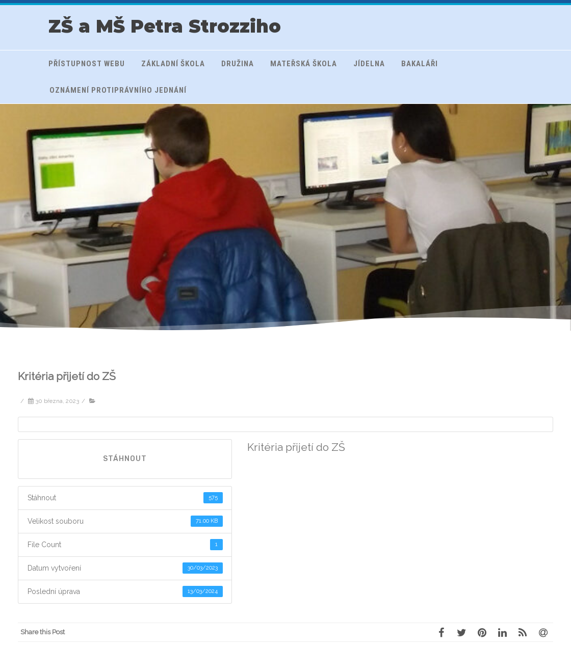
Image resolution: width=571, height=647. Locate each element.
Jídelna (369, 63)
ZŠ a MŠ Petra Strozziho (164, 26)
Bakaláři (419, 63)
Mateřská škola (303, 63)
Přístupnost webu (86, 63)
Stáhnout (125, 458)
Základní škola (173, 63)
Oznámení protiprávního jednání (118, 90)
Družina (237, 63)
